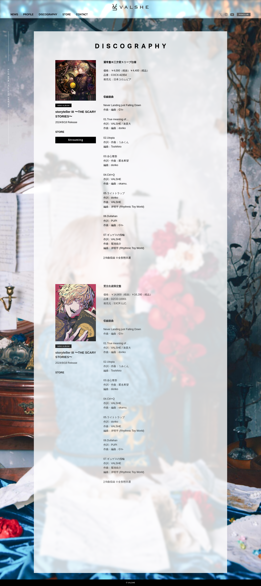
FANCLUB (244, 14)
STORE (66, 14)
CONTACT (82, 14)
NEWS (14, 14)
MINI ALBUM (63, 105)
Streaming (75, 139)
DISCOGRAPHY (48, 14)
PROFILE (28, 14)
